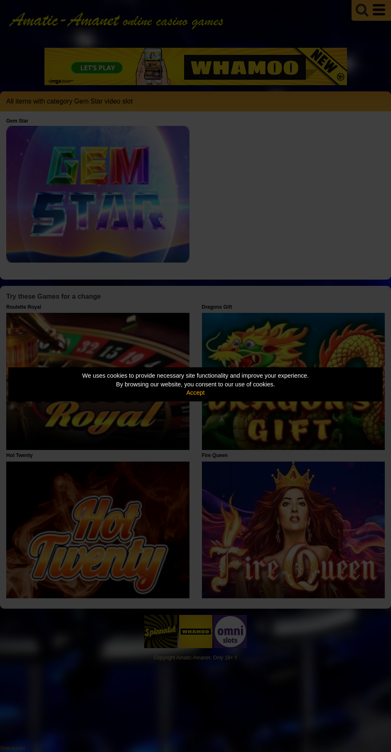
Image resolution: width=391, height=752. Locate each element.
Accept (196, 392)
